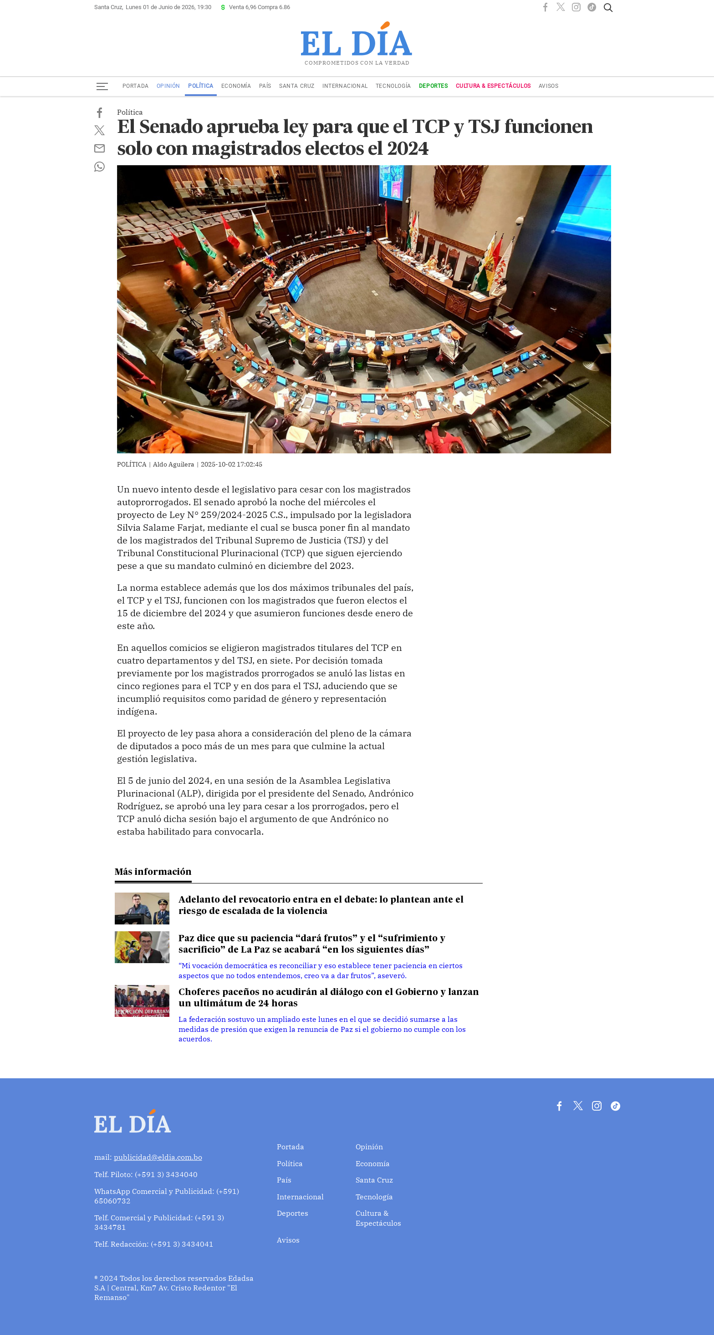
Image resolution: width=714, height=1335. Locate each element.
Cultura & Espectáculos (493, 86)
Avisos (549, 86)
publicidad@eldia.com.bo (158, 1155)
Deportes (433, 86)
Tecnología (393, 86)
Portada (135, 86)
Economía (236, 86)
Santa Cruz (297, 86)
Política (201, 86)
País (265, 86)
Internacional (345, 86)
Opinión (168, 86)
